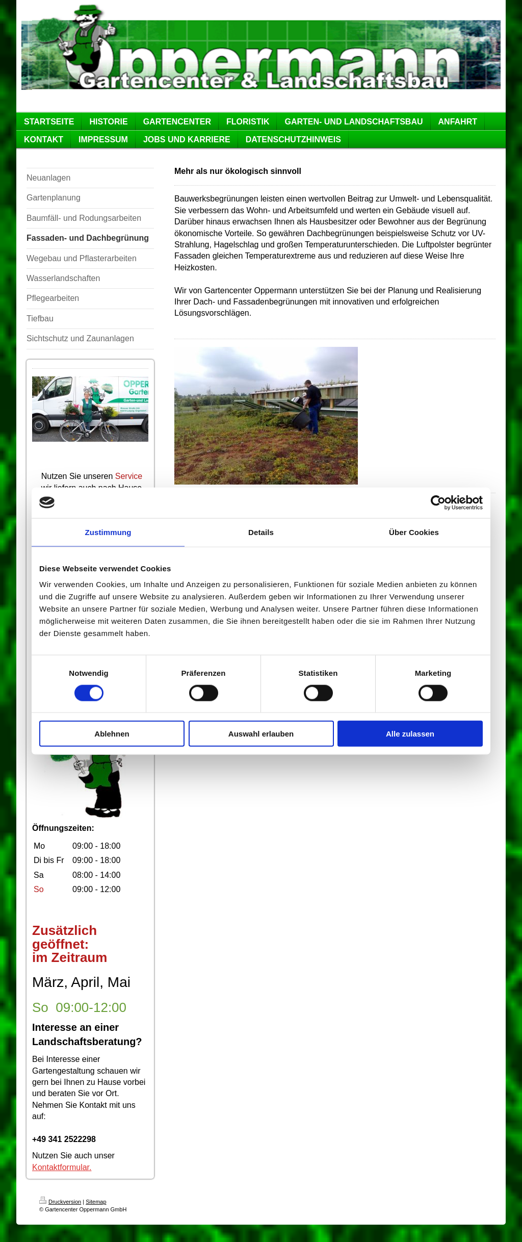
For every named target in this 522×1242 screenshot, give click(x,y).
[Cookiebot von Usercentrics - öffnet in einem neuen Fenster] (438, 502)
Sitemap (96, 1202)
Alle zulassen (410, 733)
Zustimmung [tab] (108, 531)
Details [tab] (261, 531)
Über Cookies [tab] (414, 531)
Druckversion (60, 1202)
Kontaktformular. (62, 1167)
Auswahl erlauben (261, 733)
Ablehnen (111, 733)
